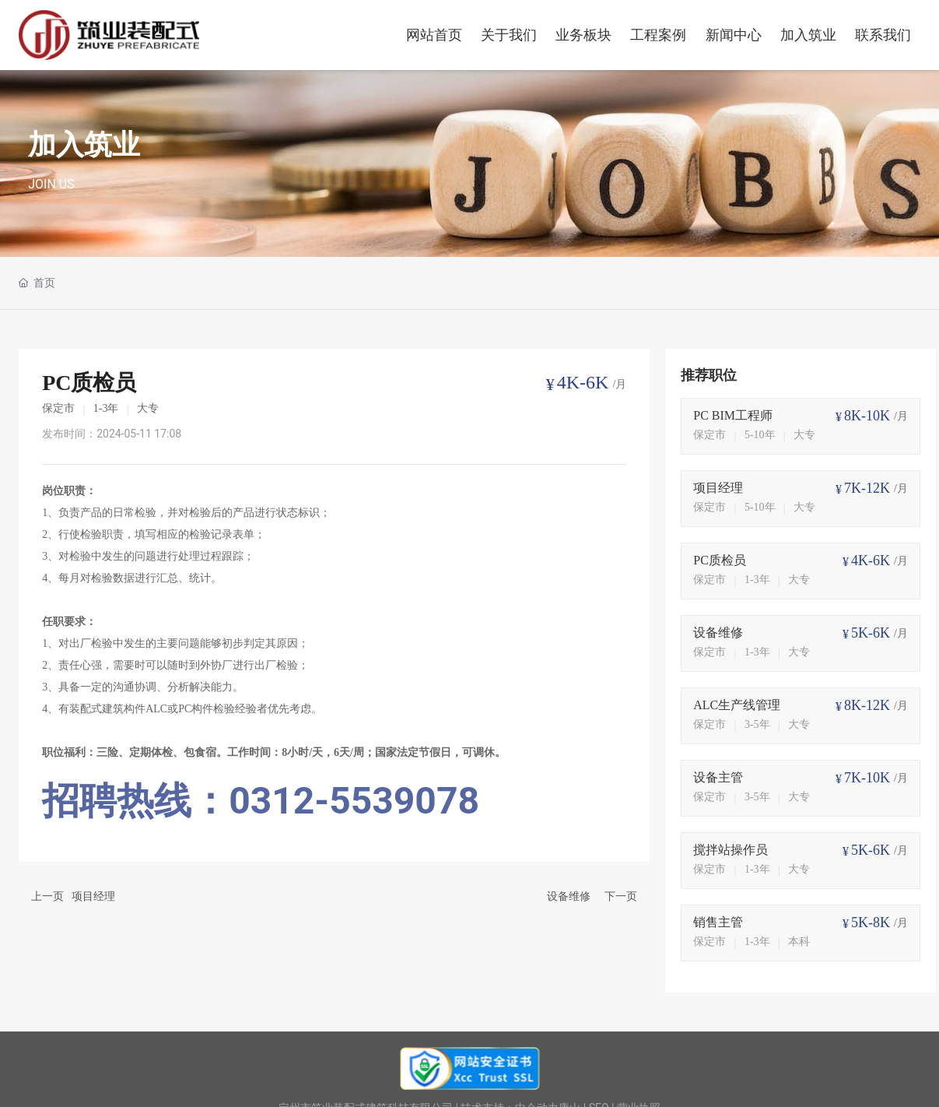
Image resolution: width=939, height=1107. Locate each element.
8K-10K (867, 415)
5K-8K (870, 922)
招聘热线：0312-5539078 (260, 800)
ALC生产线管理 (736, 705)
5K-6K (870, 633)
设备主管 (718, 777)
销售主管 (718, 922)
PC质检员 (719, 560)
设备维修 (568, 896)
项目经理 (93, 896)
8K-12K (867, 705)
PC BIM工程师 (733, 415)
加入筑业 (84, 144)
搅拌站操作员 (730, 849)
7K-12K (867, 488)
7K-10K (867, 777)
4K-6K (583, 382)
